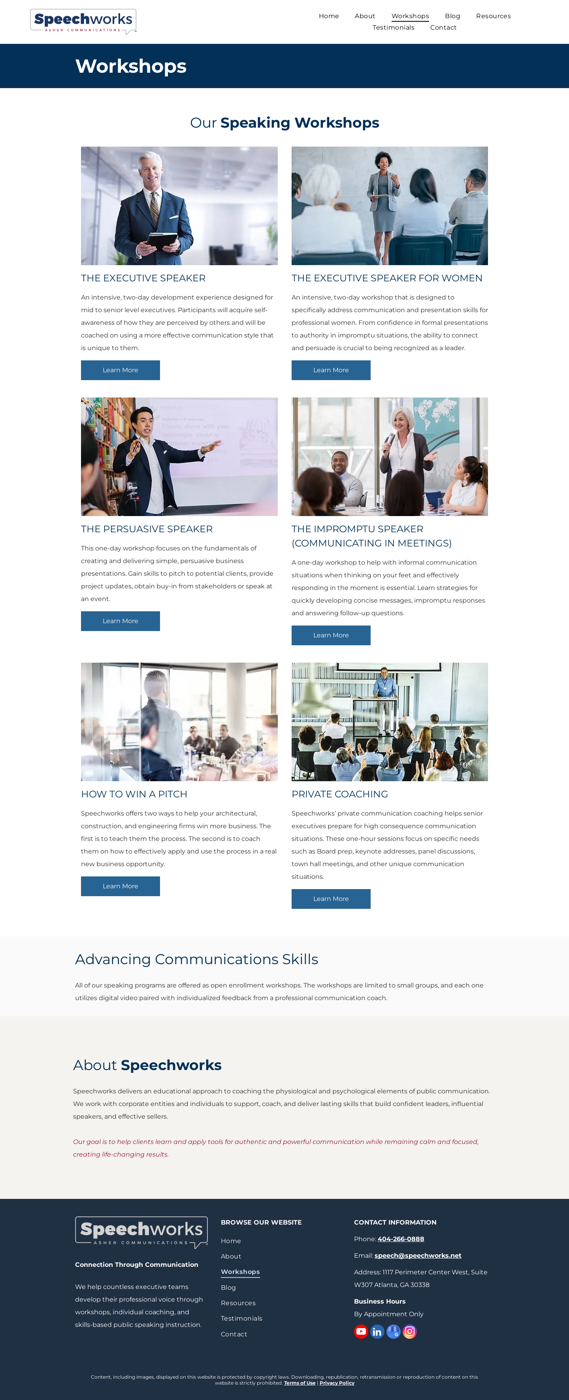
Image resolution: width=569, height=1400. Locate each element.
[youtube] (361, 1333)
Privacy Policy (337, 1383)
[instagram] (410, 1333)
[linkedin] (377, 1333)
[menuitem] (329, 16)
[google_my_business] (393, 1333)
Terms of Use (300, 1383)
